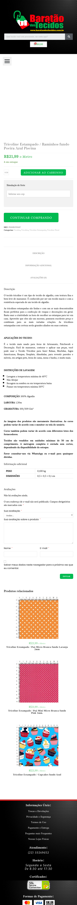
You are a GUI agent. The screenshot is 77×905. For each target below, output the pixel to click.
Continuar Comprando (31, 157)
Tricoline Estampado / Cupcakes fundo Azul (37, 714)
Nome (8, 488)
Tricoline (24, 170)
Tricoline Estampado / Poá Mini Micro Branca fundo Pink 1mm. (37, 652)
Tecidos (17, 170)
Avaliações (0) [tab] (39, 217)
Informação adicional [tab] (38, 205)
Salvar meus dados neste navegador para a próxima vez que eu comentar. (38, 506)
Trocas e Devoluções (38, 751)
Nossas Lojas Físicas (38, 779)
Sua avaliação (13, 451)
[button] (7, 61)
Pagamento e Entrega (38, 767)
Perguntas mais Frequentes (38, 773)
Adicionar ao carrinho (43, 112)
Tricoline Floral (53, 170)
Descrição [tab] (38, 193)
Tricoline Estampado (37, 170)
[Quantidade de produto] (6, 112)
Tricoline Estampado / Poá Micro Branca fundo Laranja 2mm (37, 588)
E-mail (44, 488)
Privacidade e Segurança (38, 756)
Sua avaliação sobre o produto (22, 459)
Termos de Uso (38, 762)
